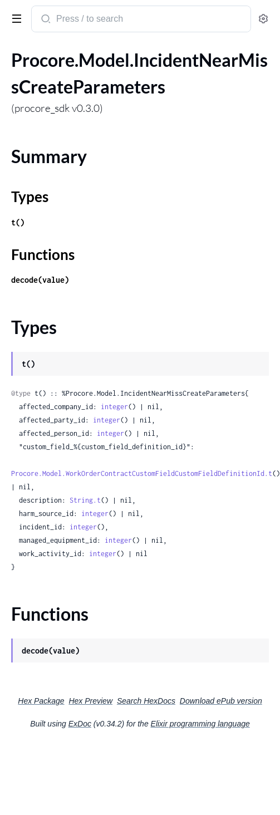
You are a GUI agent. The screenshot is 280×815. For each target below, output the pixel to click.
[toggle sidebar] (14, 18)
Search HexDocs (146, 700)
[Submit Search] (45, 20)
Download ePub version (221, 700)
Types (29, 196)
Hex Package (41, 700)
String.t (85, 500)
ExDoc (79, 723)
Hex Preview (90, 700)
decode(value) (40, 279)
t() (17, 222)
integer (114, 406)
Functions (43, 254)
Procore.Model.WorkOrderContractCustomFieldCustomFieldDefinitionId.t (141, 473)
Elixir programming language (200, 723)
